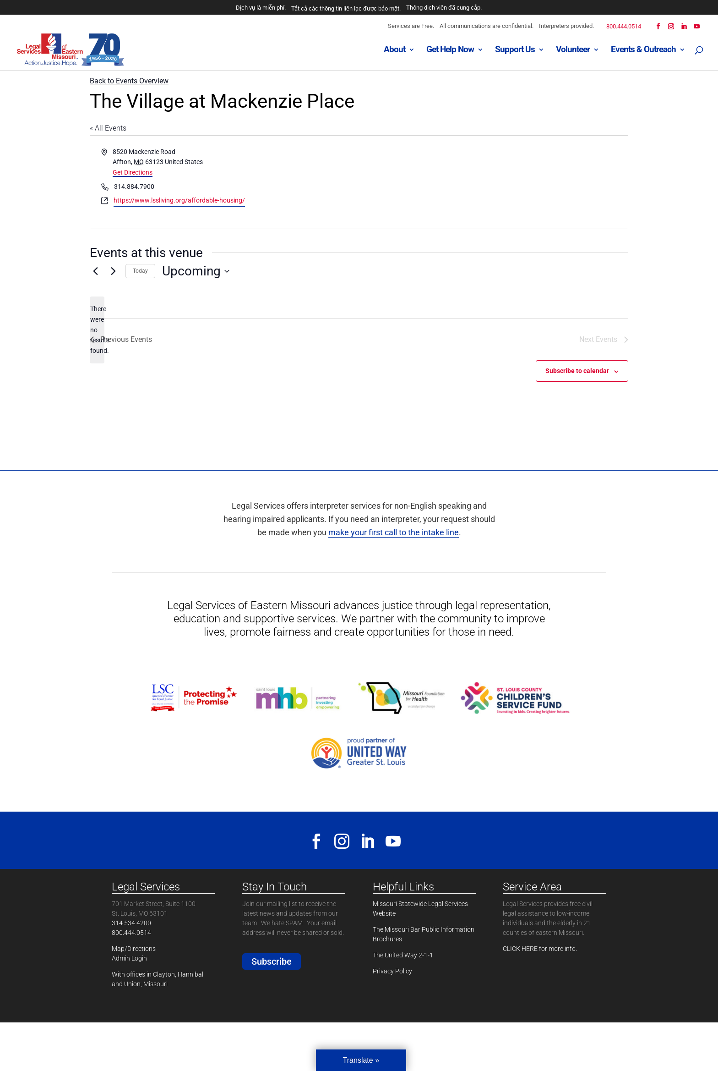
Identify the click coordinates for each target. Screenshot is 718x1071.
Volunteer (573, 51)
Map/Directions (134, 948)
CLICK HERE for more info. (540, 948)
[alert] (97, 330)
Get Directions (132, 172)
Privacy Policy (392, 971)
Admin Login (129, 958)
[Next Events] (113, 271)
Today (140, 271)
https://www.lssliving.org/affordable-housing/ (179, 200)
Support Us (515, 51)
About (394, 51)
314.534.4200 (131, 923)
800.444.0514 (623, 26)
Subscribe (271, 961)
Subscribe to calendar (577, 370)
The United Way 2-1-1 (403, 955)
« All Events (108, 128)
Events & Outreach (643, 51)
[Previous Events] (95, 271)
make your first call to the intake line (393, 532)
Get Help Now (450, 51)
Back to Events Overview (129, 81)
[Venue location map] (493, 182)
